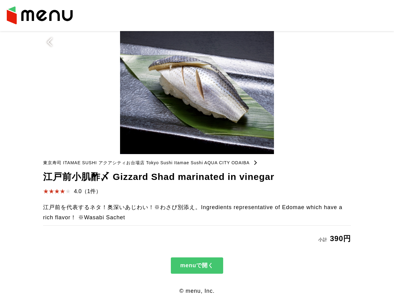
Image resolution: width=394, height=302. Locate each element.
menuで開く (197, 265)
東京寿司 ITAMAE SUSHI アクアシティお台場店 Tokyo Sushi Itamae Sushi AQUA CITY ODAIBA (146, 162)
